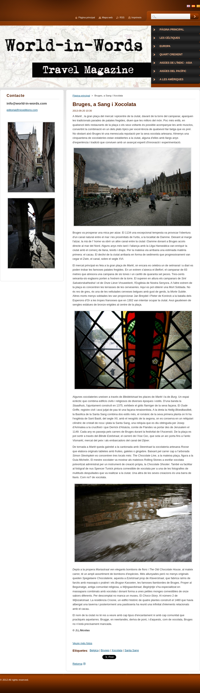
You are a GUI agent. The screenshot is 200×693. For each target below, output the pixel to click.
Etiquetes (80, 650)
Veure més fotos (82, 643)
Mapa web (107, 17)
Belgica (94, 650)
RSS (122, 17)
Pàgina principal (81, 95)
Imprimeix (136, 17)
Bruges (105, 650)
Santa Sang (131, 650)
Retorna (77, 663)
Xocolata (117, 650)
